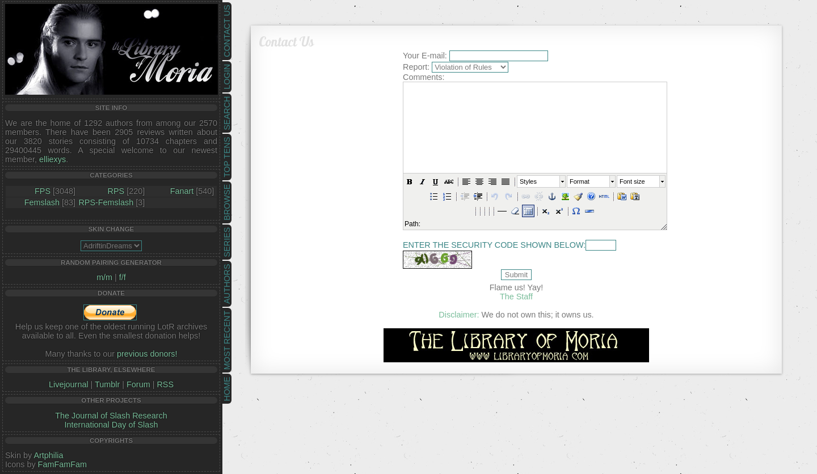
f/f (122, 277)
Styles (528, 181)
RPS (116, 191)
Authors (226, 283)
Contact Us (226, 31)
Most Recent (226, 340)
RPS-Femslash (105, 202)
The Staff (516, 296)
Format (579, 181)
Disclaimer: (459, 314)
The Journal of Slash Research (111, 415)
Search (226, 113)
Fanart (182, 191)
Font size (632, 181)
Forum (138, 384)
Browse (226, 202)
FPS (42, 191)
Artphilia (48, 455)
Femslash (42, 202)
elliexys (52, 159)
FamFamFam (62, 464)
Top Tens (226, 157)
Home (226, 388)
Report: (416, 66)
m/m (104, 277)
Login (226, 77)
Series (226, 242)
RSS (165, 384)
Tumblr (107, 384)
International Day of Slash (111, 424)
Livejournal (69, 384)
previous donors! (147, 353)
